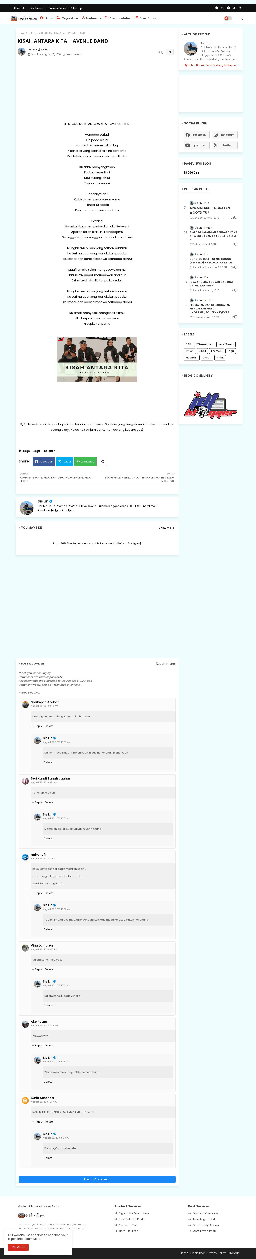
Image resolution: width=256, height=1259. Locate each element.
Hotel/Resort (226, 344)
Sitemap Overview (205, 1213)
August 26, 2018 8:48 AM (44, 706)
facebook (199, 134)
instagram (227, 134)
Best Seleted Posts (132, 1219)
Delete (49, 726)
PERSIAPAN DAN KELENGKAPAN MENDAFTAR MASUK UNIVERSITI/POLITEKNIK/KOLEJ (210, 308)
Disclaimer (37, 8)
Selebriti (33, 33)
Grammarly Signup (206, 1225)
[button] (241, 18)
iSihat (220, 357)
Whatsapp (87, 461)
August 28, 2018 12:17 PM (44, 1101)
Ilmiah (190, 351)
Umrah (207, 357)
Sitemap (76, 8)
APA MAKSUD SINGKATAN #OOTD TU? (210, 210)
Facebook (46, 461)
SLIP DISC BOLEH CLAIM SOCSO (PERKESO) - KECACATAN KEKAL (211, 260)
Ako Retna (39, 1022)
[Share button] (102, 461)
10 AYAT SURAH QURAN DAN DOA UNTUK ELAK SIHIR (211, 283)
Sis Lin (43, 501)
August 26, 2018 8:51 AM (44, 782)
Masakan (191, 357)
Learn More (32, 1239)
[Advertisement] (97, 90)
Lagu (36, 451)
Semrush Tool (128, 1225)
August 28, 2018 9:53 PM (56, 1137)
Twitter (67, 461)
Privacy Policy (58, 8)
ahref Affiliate (128, 1231)
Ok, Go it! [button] (18, 1247)
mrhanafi (38, 855)
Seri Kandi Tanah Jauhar (50, 779)
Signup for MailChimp (134, 1213)
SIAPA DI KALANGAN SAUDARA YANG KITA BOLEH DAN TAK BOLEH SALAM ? (214, 236)
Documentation (118, 18)
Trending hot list (204, 1219)
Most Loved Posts (205, 1231)
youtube (199, 145)
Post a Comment (97, 1179)
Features (90, 18)
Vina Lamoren (42, 946)
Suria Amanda (42, 1098)
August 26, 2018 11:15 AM (44, 858)
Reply (38, 726)
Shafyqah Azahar (45, 702)
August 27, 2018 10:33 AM (57, 818)
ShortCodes (146, 18)
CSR (188, 344)
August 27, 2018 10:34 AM (57, 1061)
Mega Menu (67, 18)
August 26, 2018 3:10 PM (44, 949)
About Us (20, 8)
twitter (227, 145)
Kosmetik (216, 351)
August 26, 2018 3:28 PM (44, 1025)
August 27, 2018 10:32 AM (57, 742)
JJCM (202, 351)
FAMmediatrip (204, 344)
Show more (166, 528)
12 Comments (166, 664)
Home (46, 18)
